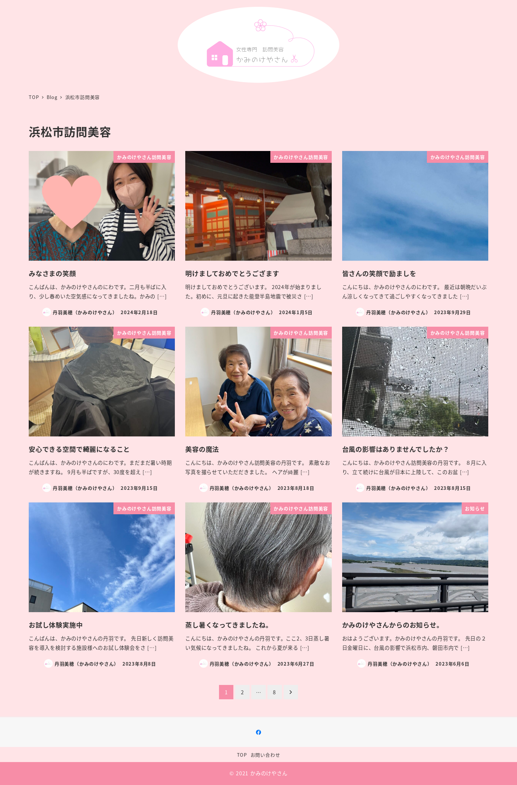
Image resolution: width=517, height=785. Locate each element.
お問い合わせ (265, 754)
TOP (242, 754)
